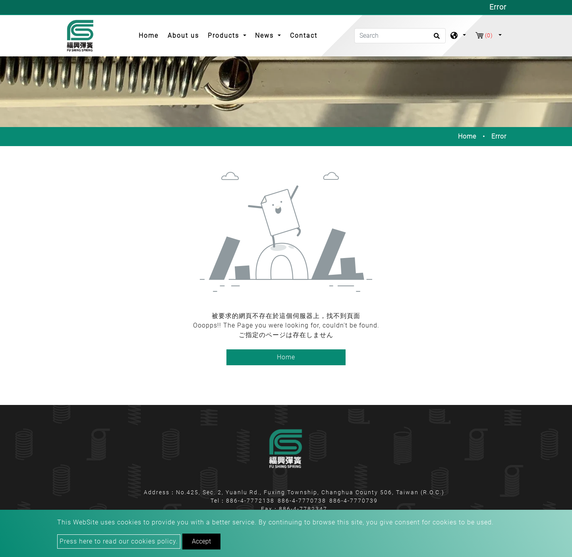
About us (183, 35)
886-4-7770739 (353, 500)
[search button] (435, 38)
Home (151, 35)
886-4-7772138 (250, 500)
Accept (201, 541)
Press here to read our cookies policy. (119, 541)
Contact (303, 35)
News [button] (265, 35)
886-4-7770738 (302, 500)
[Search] (400, 35)
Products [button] (225, 35)
